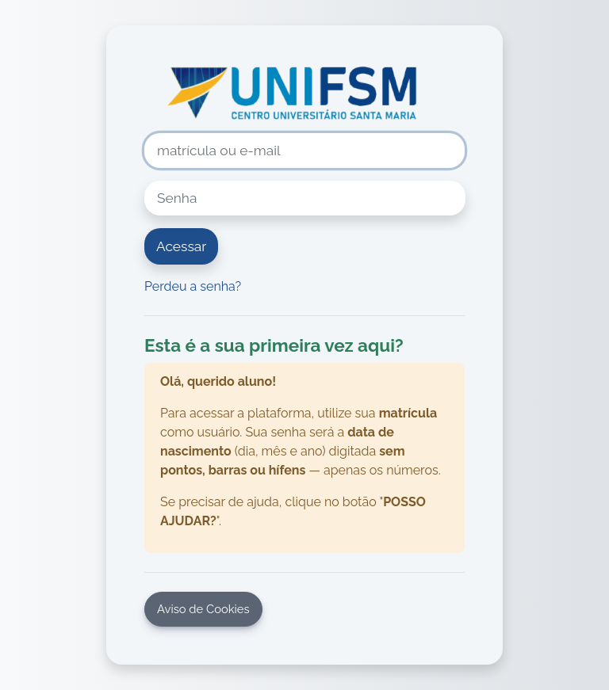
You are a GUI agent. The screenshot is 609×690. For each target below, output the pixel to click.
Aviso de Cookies (203, 609)
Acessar (181, 246)
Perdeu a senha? (192, 286)
